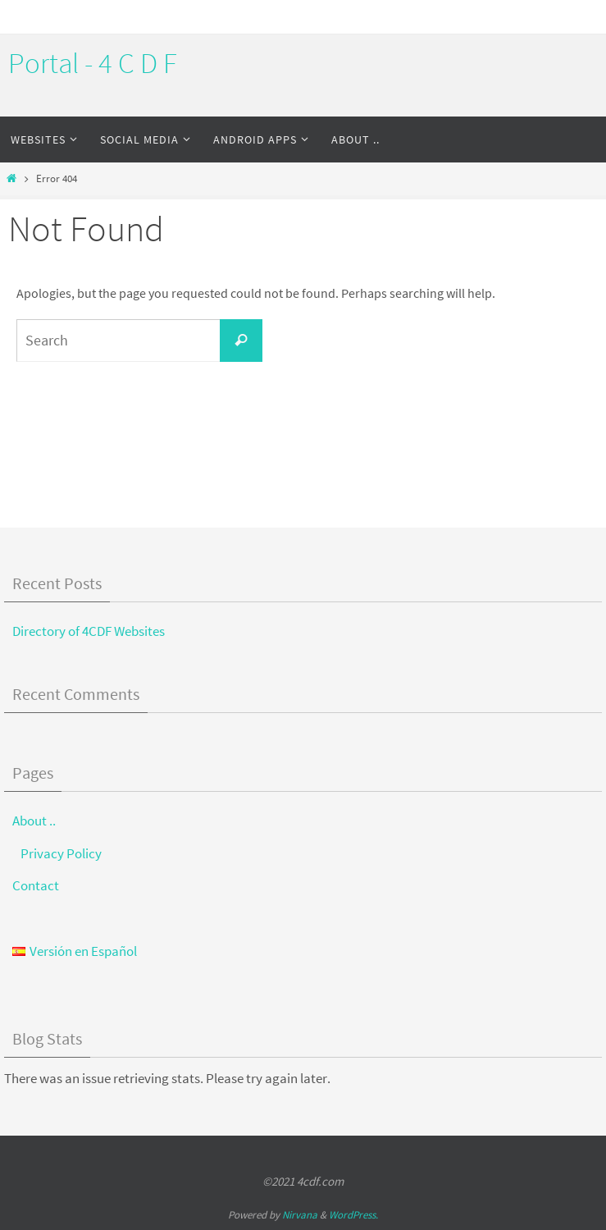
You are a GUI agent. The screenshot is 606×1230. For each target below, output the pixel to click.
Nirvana (299, 1215)
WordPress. (353, 1215)
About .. (34, 821)
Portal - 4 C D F (92, 63)
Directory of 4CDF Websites (88, 631)
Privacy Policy (61, 853)
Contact (35, 885)
